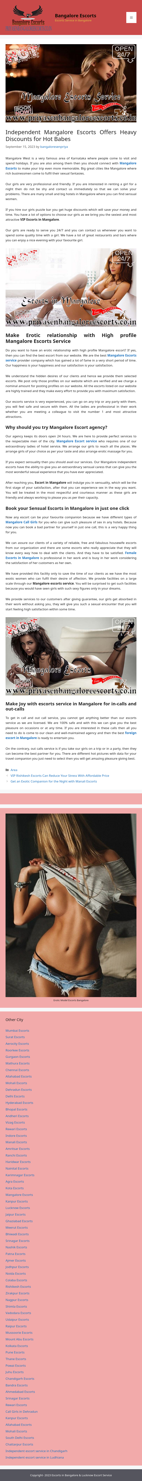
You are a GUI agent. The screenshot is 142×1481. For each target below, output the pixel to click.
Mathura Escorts (18, 1063)
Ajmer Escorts (16, 1260)
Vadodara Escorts (18, 1313)
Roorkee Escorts (17, 1050)
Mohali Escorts (16, 1083)
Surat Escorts (15, 1037)
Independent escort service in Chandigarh (36, 1451)
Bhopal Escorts (16, 1109)
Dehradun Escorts (19, 1089)
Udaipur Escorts (17, 1319)
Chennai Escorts (17, 1070)
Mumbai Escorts (17, 1030)
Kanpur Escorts (17, 1201)
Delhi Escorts (15, 1096)
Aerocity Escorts (17, 1043)
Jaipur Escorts (16, 1214)
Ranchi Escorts (16, 1155)
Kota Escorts (15, 1188)
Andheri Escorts (17, 1116)
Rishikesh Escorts (18, 1286)
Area (14, 770)
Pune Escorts (15, 1352)
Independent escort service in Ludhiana (35, 1457)
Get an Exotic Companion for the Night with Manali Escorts (54, 781)
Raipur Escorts (16, 1326)
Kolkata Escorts (17, 1346)
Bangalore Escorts (75, 15)
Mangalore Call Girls (22, 522)
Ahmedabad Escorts (20, 1392)
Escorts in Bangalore (65, 1475)
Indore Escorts (16, 1135)
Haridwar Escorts (18, 1162)
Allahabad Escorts (19, 1076)
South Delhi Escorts (20, 1438)
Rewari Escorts (16, 1129)
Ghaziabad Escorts (19, 1221)
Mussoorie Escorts (19, 1332)
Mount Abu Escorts (19, 1339)
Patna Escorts (16, 1254)
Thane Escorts (16, 1359)
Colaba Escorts (16, 1280)
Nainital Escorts (17, 1168)
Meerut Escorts (17, 1227)
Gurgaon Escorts (18, 1057)
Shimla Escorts (16, 1306)
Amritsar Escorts (18, 1149)
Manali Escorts (16, 1142)
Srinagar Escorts (18, 1241)
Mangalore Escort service (76, 441)
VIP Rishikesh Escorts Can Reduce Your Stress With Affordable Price (60, 775)
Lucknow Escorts (18, 1208)
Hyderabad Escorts (19, 1103)
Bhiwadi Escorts (17, 1234)
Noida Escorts (16, 1273)
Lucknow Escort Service (97, 1475)
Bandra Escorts (17, 1385)
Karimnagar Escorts (20, 1175)
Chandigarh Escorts (20, 1378)
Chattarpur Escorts (19, 1444)
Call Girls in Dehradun (22, 1411)
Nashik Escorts (16, 1247)
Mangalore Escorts (19, 1195)
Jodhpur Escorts (17, 1267)
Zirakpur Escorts (17, 1293)
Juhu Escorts (15, 1372)
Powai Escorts (16, 1365)
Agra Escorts (15, 1181)
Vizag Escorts (15, 1122)
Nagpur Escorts (17, 1300)
